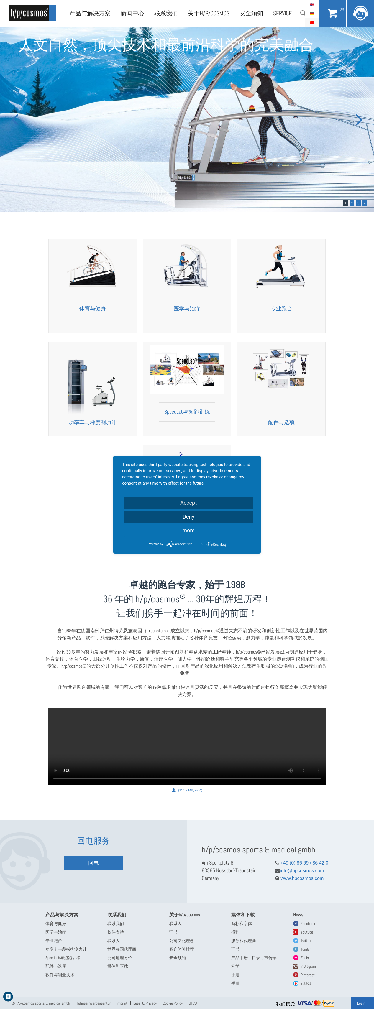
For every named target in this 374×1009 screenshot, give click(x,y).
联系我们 (166, 13)
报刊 (235, 932)
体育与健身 (92, 308)
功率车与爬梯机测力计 (66, 949)
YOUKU (306, 983)
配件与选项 (281, 422)
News (298, 915)
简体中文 (312, 22)
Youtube (307, 932)
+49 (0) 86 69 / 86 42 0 (301, 862)
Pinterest (308, 974)
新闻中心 (132, 13)
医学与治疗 (187, 308)
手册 (235, 974)
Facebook (308, 923)
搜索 (303, 13)
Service (282, 13)
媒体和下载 (117, 966)
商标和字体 (241, 923)
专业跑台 (281, 308)
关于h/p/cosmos (208, 13)
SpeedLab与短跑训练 (187, 411)
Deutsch (312, 13)
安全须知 (251, 13)
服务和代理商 (243, 940)
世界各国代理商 (121, 949)
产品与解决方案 (90, 13)
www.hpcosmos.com (299, 878)
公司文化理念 (181, 940)
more (188, 530)
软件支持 (115, 932)
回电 (93, 863)
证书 (173, 932)
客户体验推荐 (181, 949)
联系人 (113, 940)
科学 (235, 966)
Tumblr (306, 949)
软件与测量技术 (59, 974)
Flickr (305, 957)
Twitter (306, 940)
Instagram (308, 966)
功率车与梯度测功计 (93, 422)
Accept (188, 503)
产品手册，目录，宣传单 (254, 957)
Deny (188, 516)
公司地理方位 (119, 957)
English (312, 4)
